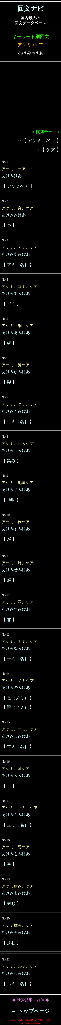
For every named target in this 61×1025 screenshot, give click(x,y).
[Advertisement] (30, 97)
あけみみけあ (14, 215)
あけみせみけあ (16, 570)
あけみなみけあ (16, 648)
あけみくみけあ (16, 411)
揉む (11, 942)
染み (11, 461)
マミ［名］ (17, 746)
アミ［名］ (17, 264)
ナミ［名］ (17, 658)
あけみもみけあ (16, 814)
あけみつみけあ (16, 609)
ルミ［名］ (17, 983)
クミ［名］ (17, 421)
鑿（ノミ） (17, 707)
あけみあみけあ (16, 254)
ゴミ (11, 304)
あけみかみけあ (16, 372)
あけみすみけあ (16, 529)
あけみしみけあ (16, 450)
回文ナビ (30, 8)
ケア (50, 149)
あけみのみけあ (16, 687)
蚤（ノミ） (17, 698)
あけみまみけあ (16, 736)
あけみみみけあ (16, 775)
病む (11, 903)
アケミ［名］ (41, 140)
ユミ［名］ (17, 825)
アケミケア (18, 186)
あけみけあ (12, 176)
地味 (11, 500)
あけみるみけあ (16, 973)
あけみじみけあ (16, 489)
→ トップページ (30, 1011)
